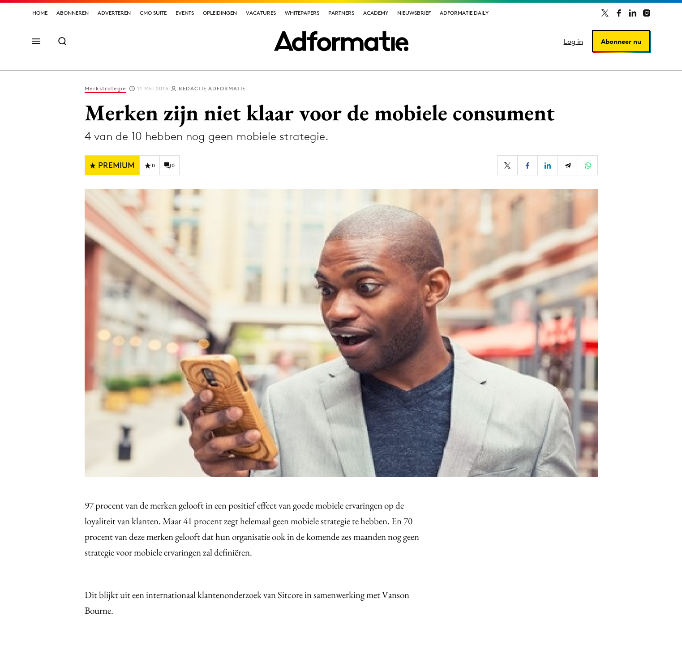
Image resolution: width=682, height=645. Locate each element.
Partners (341, 12)
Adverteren (114, 12)
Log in (573, 41)
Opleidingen (220, 12)
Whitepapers (302, 12)
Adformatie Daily (464, 12)
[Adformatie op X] (605, 13)
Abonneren (72, 12)
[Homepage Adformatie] (341, 41)
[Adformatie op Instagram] (646, 13)
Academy (375, 12)
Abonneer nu (621, 41)
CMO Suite (153, 12)
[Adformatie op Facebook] (618, 13)
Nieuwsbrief (414, 12)
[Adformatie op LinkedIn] (632, 13)
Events (185, 12)
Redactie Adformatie (212, 88)
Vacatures (261, 12)
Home (39, 12)
